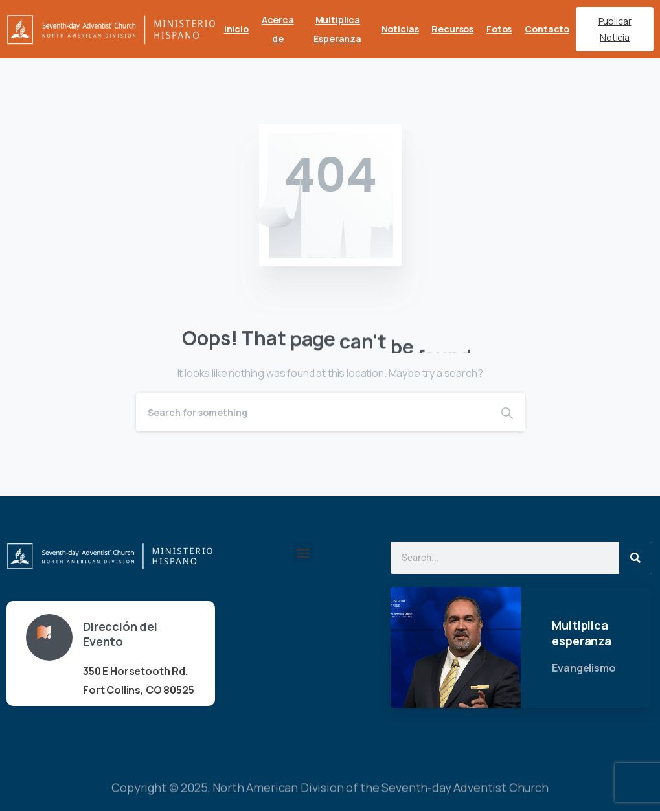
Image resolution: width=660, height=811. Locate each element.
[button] (302, 552)
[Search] (313, 412)
